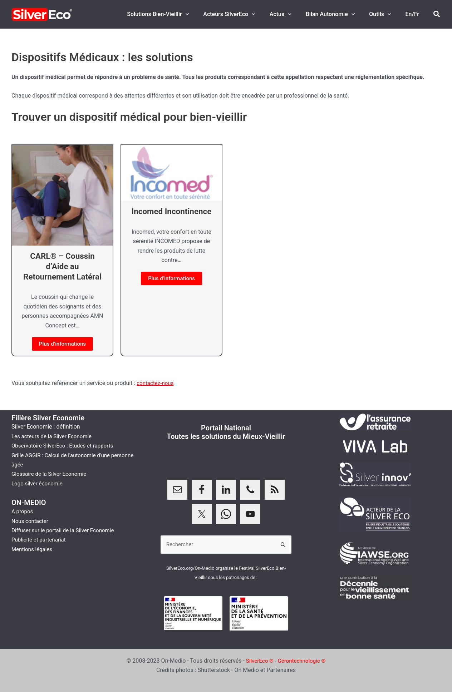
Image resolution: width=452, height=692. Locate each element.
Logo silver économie (38, 482)
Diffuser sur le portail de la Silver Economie (66, 529)
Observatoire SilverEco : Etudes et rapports (65, 445)
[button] (201, 14)
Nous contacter (30, 520)
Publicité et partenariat (40, 539)
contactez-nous (156, 383)
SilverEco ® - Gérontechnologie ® (286, 660)
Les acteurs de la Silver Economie (54, 435)
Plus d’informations (62, 343)
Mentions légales (33, 548)
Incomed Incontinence (172, 211)
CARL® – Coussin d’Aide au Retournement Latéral (62, 266)
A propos (22, 511)
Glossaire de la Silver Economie (51, 473)
